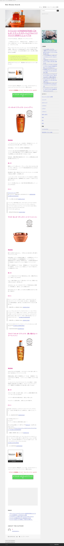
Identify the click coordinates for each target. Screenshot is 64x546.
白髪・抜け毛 (44, 114)
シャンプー (22, 536)
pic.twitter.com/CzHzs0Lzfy (13, 195)
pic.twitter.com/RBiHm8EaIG (18, 325)
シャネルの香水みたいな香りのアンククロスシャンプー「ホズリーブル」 (50, 57)
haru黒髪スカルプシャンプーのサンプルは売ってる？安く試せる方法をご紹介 (50, 71)
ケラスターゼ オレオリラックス (23, 95)
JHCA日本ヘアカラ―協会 (47, 132)
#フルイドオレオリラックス (20, 428)
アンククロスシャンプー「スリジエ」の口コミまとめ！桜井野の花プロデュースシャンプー (50, 89)
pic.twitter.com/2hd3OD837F (15, 429)
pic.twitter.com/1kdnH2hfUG (24, 317)
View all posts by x (15, 531)
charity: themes (56, 544)
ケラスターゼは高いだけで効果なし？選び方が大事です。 (21, 519)
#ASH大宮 (28, 424)
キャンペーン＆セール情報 (52, 7)
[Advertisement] (23, 497)
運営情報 (44, 7)
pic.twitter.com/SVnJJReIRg (13, 442)
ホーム (40, 7)
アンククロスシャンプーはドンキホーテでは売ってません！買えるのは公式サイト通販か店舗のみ (50, 76)
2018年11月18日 (26, 320)
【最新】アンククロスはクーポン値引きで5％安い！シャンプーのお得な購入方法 (50, 52)
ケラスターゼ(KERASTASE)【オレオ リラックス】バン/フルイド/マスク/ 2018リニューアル (23, 33)
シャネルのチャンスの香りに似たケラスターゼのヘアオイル (21, 516)
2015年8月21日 (21, 328)
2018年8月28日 (19, 445)
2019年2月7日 (26, 432)
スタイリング (44, 102)
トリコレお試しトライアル (48, 49)
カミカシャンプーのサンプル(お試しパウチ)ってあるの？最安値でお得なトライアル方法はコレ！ (50, 66)
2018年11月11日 (21, 199)
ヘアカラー (44, 105)
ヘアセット (44, 111)
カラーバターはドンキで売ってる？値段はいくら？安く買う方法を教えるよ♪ (50, 80)
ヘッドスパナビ (45, 129)
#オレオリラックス (12, 192)
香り (43, 120)
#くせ (33, 428)
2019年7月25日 (22, 212)
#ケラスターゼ (29, 428)
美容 (43, 117)
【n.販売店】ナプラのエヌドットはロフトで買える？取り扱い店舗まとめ (50, 62)
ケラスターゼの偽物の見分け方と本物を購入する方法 (20, 518)
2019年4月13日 (21, 415)
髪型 (43, 123)
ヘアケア (27, 536)
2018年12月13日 (26, 307)
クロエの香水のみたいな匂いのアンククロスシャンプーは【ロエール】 (50, 85)
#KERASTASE (32, 194)
